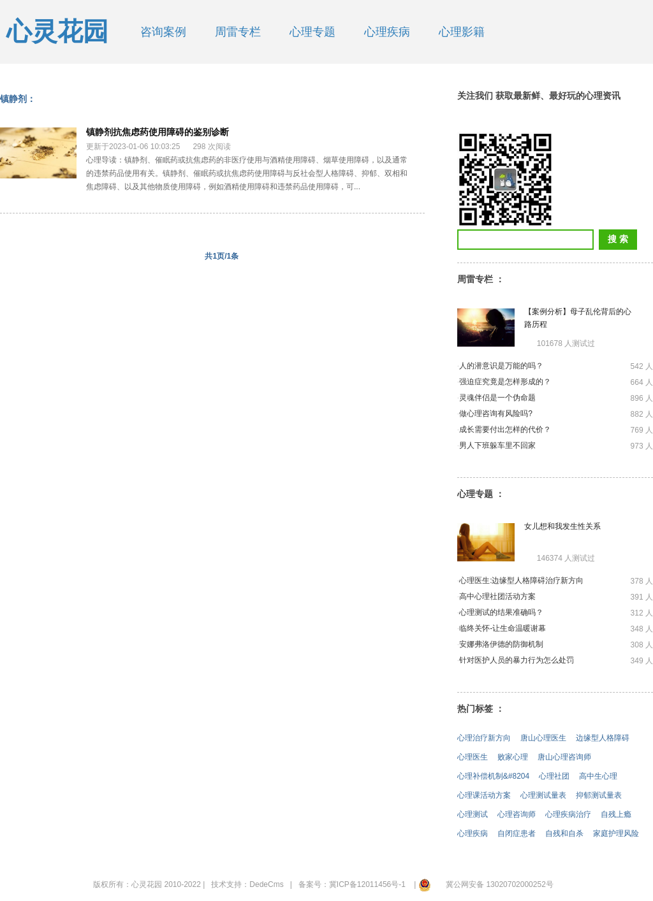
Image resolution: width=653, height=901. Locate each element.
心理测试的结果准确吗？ (501, 612)
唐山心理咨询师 (564, 757)
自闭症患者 (516, 833)
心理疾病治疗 (568, 814)
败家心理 (512, 757)
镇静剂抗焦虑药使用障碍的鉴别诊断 (157, 132)
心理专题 (312, 31)
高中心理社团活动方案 (497, 596)
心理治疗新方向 (484, 737)
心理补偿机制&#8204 (493, 776)
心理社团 (554, 776)
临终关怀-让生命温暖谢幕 (502, 628)
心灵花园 (57, 31)
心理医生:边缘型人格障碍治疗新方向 (521, 580)
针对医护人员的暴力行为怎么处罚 (516, 660)
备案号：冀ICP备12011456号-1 (352, 884)
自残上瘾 (616, 814)
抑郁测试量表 (599, 795)
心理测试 (472, 814)
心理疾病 (387, 31)
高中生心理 (598, 776)
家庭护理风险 (616, 833)
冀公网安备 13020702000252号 (500, 884)
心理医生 (472, 757)
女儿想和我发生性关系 (562, 526)
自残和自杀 (564, 833)
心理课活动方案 (484, 795)
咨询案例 (163, 31)
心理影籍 (462, 31)
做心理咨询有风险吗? (495, 413)
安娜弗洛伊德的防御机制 (501, 644)
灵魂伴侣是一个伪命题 (497, 397)
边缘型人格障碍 (602, 737)
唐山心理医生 (543, 737)
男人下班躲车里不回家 (497, 445)
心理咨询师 (516, 814)
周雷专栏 (238, 31)
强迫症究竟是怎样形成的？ (505, 381)
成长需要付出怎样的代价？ (505, 429)
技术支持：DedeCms (247, 884)
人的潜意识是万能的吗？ (501, 365)
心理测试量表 (543, 795)
